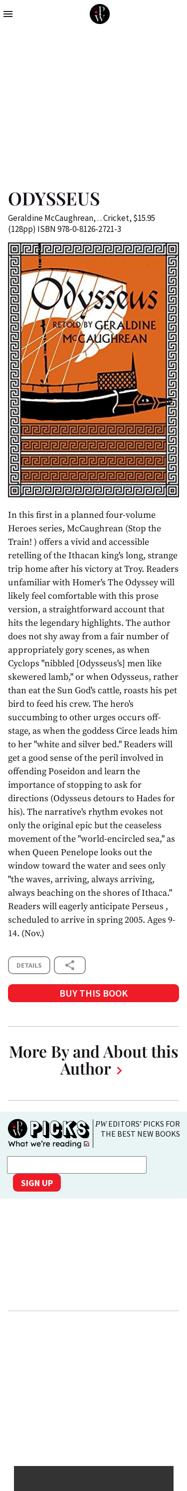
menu (8, 14)
